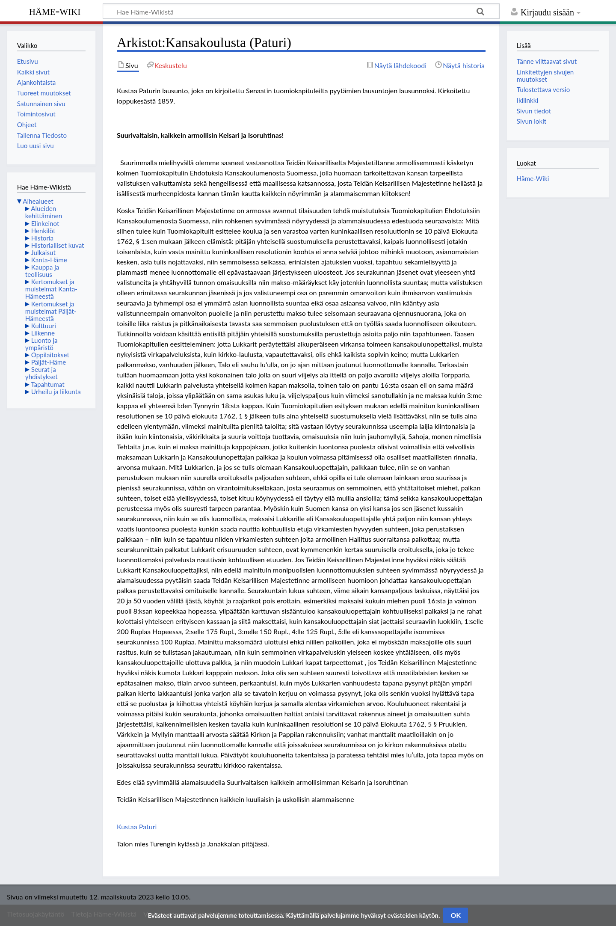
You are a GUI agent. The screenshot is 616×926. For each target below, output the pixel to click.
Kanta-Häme (49, 260)
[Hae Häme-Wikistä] (301, 11)
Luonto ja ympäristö (41, 343)
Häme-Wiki (55, 11)
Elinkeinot (45, 223)
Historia (42, 238)
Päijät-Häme (48, 362)
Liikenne (43, 333)
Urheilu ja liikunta (56, 391)
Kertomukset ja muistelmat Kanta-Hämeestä (51, 289)
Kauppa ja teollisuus (42, 270)
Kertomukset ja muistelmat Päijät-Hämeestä (51, 311)
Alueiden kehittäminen (43, 212)
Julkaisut (43, 252)
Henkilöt (43, 230)
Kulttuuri (43, 325)
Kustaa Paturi (137, 826)
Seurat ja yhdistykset (41, 372)
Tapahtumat (48, 384)
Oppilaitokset (50, 355)
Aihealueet (38, 201)
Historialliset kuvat (57, 245)
